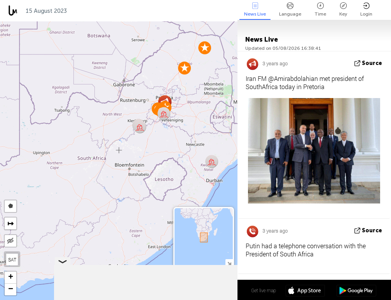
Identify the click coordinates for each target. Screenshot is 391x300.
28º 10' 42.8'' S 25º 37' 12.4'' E (207, 290)
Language (290, 9)
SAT (12, 259)
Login (366, 9)
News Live (255, 9)
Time (320, 9)
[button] (139, 126)
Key (343, 9)
